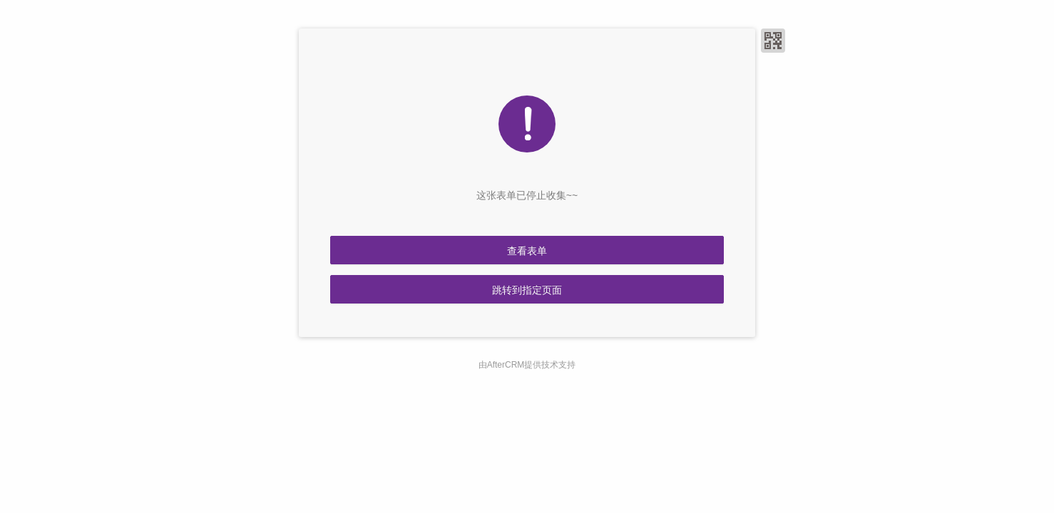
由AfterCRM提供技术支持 (527, 365)
